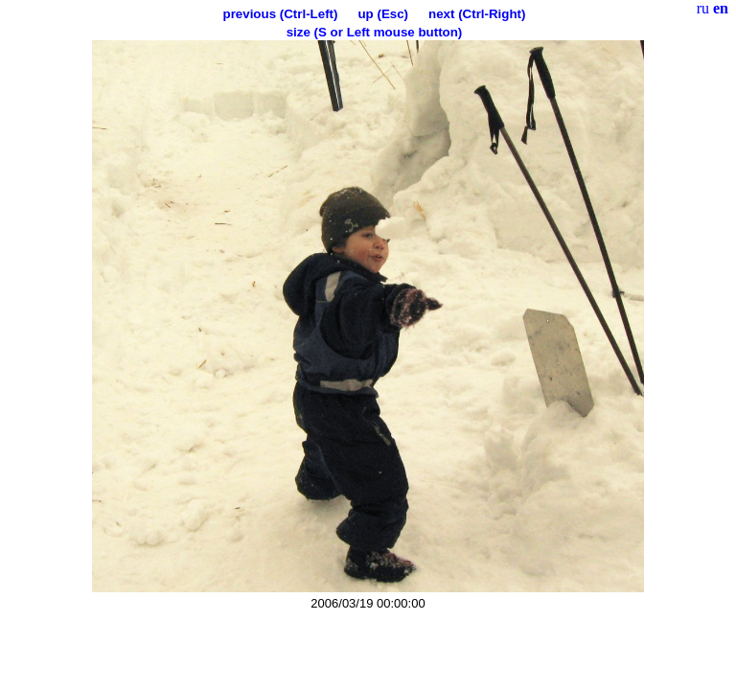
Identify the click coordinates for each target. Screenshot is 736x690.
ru (703, 8)
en (720, 8)
